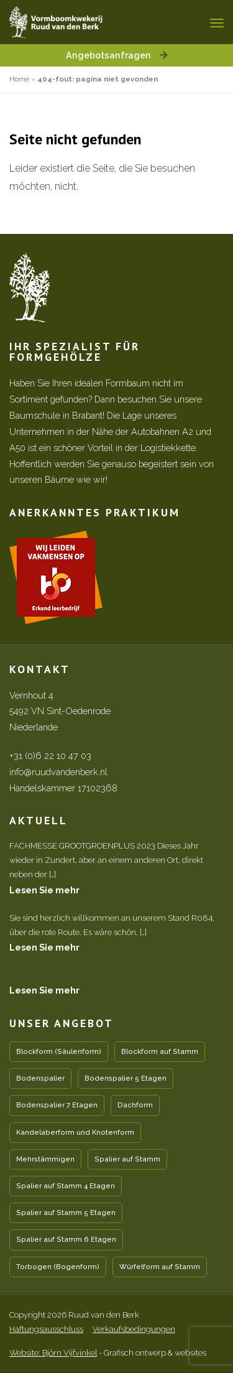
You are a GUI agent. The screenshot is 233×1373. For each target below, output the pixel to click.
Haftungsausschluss (46, 1329)
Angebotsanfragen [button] (117, 55)
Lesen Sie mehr (44, 890)
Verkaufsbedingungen (134, 1329)
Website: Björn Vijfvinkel (53, 1352)
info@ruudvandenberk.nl (58, 771)
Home (19, 79)
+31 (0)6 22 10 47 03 (50, 755)
